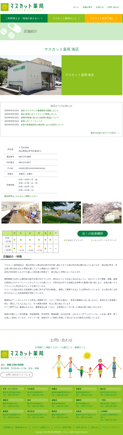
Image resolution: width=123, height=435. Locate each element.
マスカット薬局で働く (102, 18)
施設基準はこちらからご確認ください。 (21, 196)
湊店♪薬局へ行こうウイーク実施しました (39, 114)
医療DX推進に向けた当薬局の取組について (40, 118)
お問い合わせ (113, 7)
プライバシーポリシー (111, 427)
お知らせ (100, 7)
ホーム (76, 7)
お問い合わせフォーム (18, 374)
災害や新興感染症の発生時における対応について (42, 125)
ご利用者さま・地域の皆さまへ (22, 18)
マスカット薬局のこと (64, 18)
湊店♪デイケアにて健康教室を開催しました (40, 110)
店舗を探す (87, 7)
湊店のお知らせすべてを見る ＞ (105, 133)
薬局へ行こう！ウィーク (31, 121)
